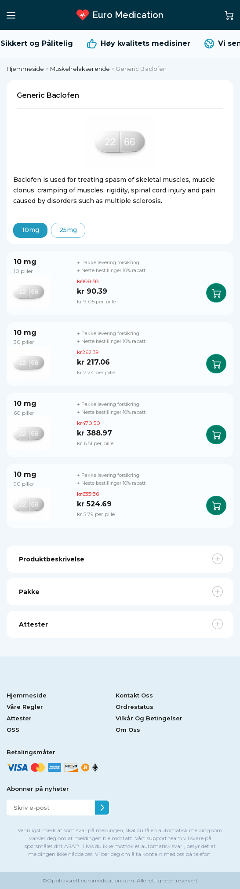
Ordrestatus (134, 706)
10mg (30, 230)
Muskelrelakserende (80, 68)
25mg (68, 230)
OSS (13, 729)
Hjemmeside (25, 68)
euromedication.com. (107, 880)
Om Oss (128, 729)
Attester (19, 718)
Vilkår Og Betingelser (149, 718)
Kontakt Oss (134, 695)
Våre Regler (25, 706)
